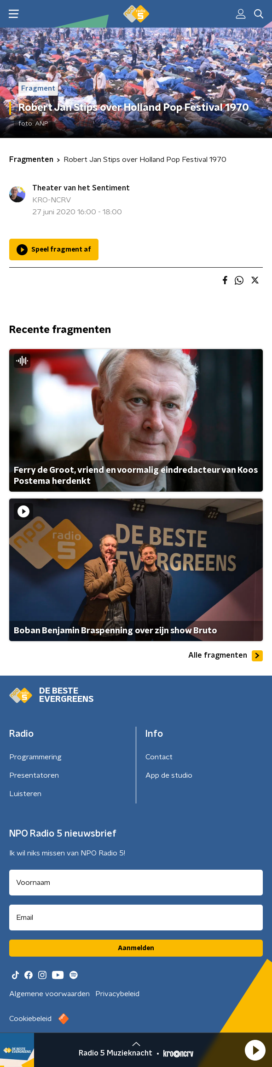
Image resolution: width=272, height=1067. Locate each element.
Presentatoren (34, 775)
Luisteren (25, 793)
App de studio (168, 775)
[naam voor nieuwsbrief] (136, 882)
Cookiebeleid (30, 1018)
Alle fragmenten (225, 655)
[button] (255, 1050)
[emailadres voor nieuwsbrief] (136, 917)
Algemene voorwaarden (49, 994)
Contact (159, 757)
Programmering (35, 757)
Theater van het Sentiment (81, 188)
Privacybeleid (117, 994)
